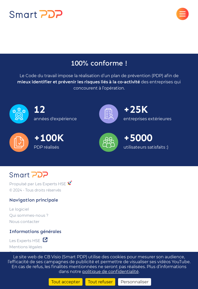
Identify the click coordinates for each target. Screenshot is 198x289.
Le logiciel (19, 209)
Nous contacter (24, 221)
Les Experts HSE (24, 240)
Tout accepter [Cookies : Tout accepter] (65, 281)
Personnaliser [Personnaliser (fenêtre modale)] (134, 281)
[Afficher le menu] (182, 14)
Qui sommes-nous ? (28, 215)
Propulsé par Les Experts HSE (37, 183)
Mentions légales (25, 246)
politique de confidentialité (110, 271)
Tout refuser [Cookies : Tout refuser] (100, 281)
